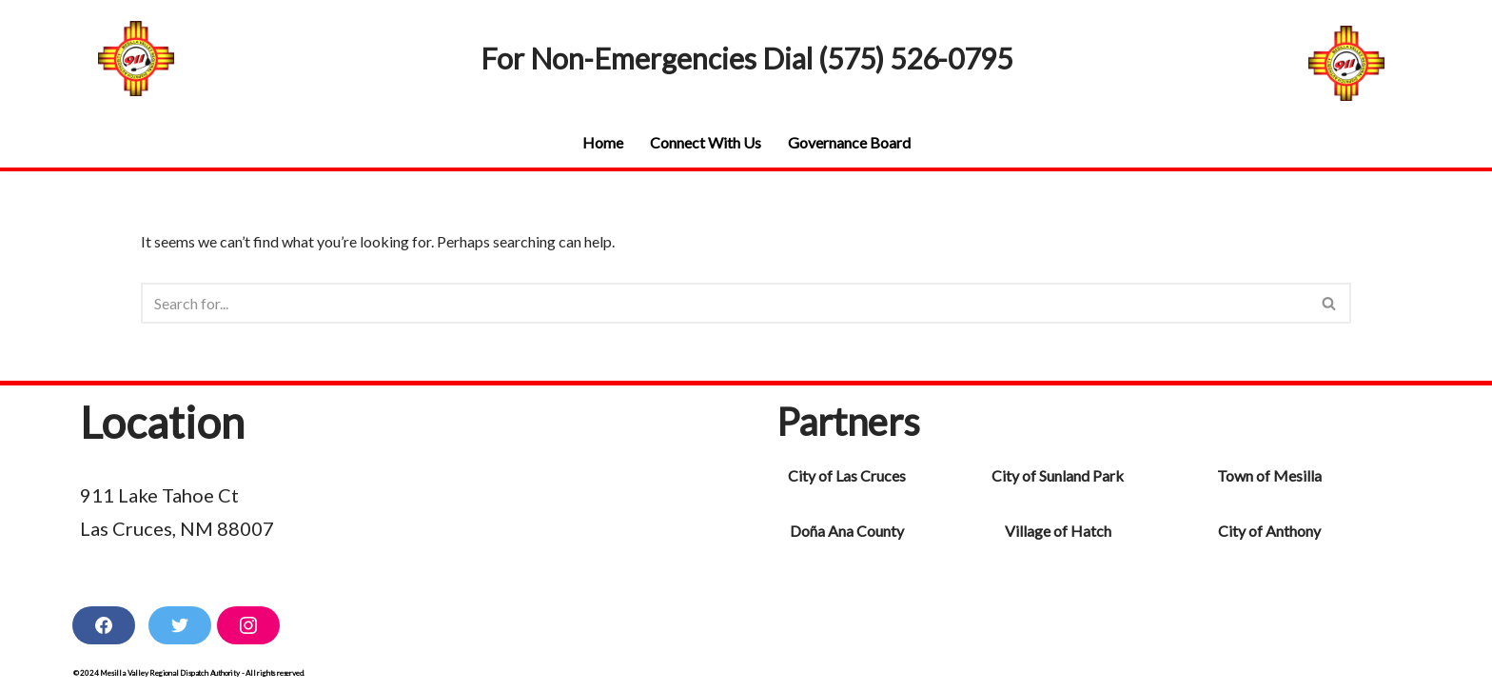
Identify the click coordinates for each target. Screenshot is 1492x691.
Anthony (1293, 531)
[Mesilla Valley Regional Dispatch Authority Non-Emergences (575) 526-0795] (141, 58)
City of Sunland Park (1057, 475)
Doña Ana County (847, 531)
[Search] (724, 303)
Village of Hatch (1058, 531)
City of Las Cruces (847, 475)
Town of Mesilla (1269, 475)
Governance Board (849, 142)
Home (602, 142)
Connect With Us (705, 142)
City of (1242, 531)
